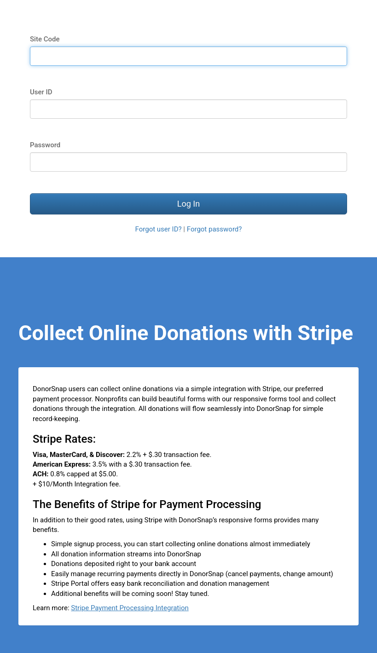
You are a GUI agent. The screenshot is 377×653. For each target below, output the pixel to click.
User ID (41, 92)
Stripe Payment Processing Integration (130, 608)
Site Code (44, 39)
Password (45, 145)
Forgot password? (214, 229)
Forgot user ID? (158, 229)
